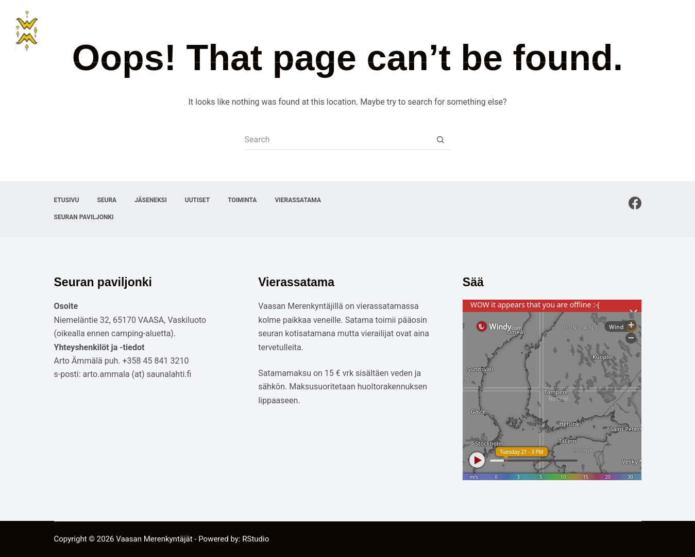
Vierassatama (563, 31)
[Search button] (440, 139)
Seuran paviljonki (638, 31)
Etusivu (337, 31)
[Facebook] (635, 202)
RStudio (255, 539)
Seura (376, 31)
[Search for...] (337, 139)
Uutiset (465, 31)
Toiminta (510, 31)
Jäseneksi (422, 31)
